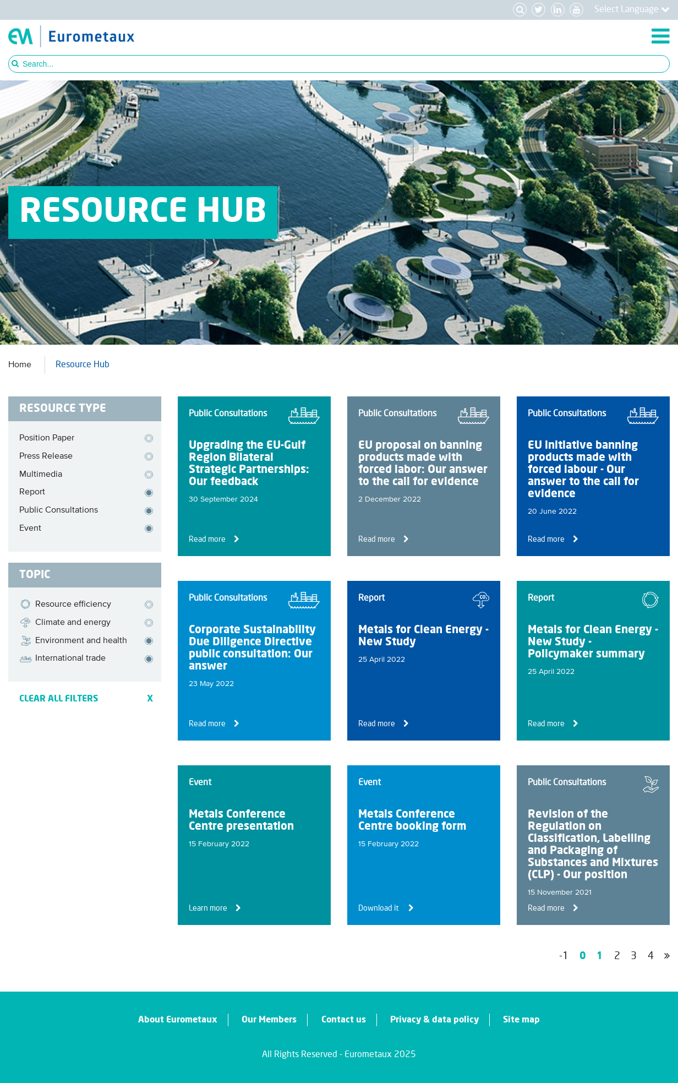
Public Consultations (58, 510)
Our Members (269, 1019)
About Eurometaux (177, 1019)
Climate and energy (65, 622)
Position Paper (46, 438)
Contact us (343, 1019)
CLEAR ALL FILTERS (86, 699)
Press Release (46, 456)
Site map (521, 1019)
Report (32, 492)
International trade (62, 659)
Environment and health (73, 640)
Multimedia (40, 474)
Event (30, 528)
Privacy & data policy (434, 1019)
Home (19, 365)
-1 (563, 956)
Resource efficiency (65, 604)
